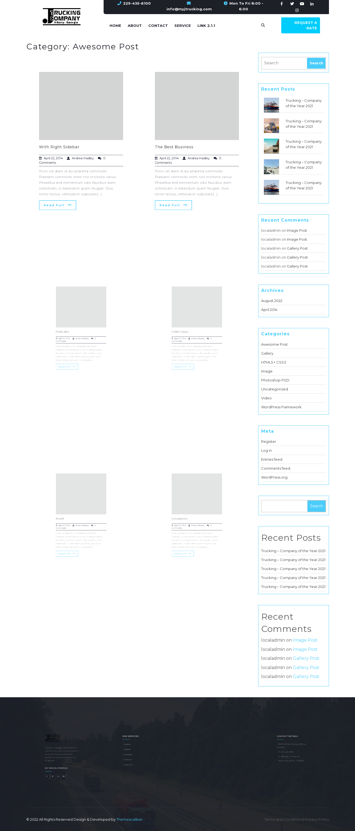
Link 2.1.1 (206, 25)
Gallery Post (297, 248)
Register (268, 441)
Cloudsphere (184, 518)
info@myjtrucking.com (189, 9)
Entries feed (271, 459)
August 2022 (271, 300)
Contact (158, 25)
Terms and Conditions (283, 819)
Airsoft (65, 518)
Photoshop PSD (275, 380)
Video (266, 398)
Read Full (60, 197)
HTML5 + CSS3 (273, 362)
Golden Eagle (184, 331)
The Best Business (177, 146)
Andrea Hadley (82, 156)
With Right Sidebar (61, 146)
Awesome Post (274, 344)
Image (267, 371)
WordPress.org (274, 477)
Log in (266, 450)
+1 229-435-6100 (287, 753)
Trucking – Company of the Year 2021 (293, 551)
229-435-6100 (137, 3)
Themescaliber (129, 819)
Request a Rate (306, 25)
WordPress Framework (281, 407)
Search (316, 506)
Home (115, 25)
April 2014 (269, 309)
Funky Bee (67, 331)
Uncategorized (274, 389)
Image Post (297, 230)
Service (182, 25)
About (135, 25)
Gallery (267, 353)
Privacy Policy (317, 819)
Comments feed (275, 468)
